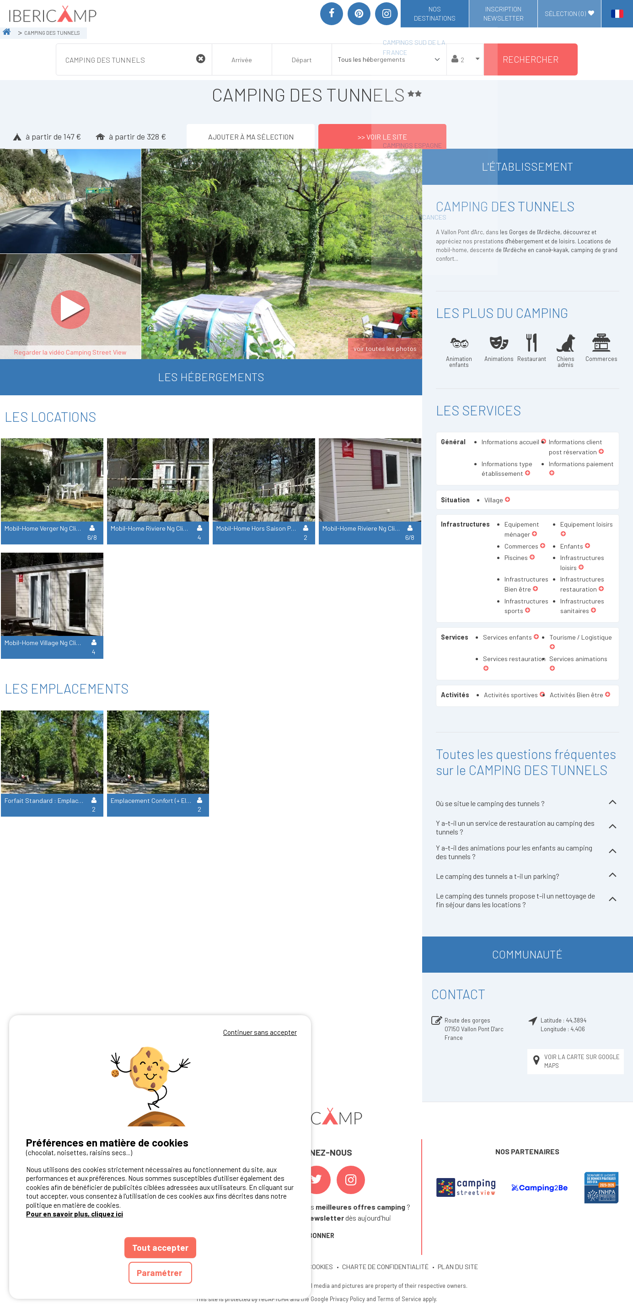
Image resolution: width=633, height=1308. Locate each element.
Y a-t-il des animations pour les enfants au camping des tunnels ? (527, 852)
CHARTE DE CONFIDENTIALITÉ (385, 1266)
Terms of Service (399, 1299)
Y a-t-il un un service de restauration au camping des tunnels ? (527, 827)
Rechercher (530, 59)
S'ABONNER (316, 1235)
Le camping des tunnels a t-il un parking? (527, 876)
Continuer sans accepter (260, 1032)
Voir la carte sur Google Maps (575, 1061)
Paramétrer (160, 1272)
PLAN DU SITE (458, 1266)
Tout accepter (160, 1247)
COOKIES (320, 1266)
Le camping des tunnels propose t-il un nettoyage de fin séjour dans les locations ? (527, 900)
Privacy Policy (347, 1299)
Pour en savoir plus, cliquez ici (74, 1214)
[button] (601, 452)
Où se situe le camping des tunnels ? (527, 803)
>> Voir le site (382, 136)
